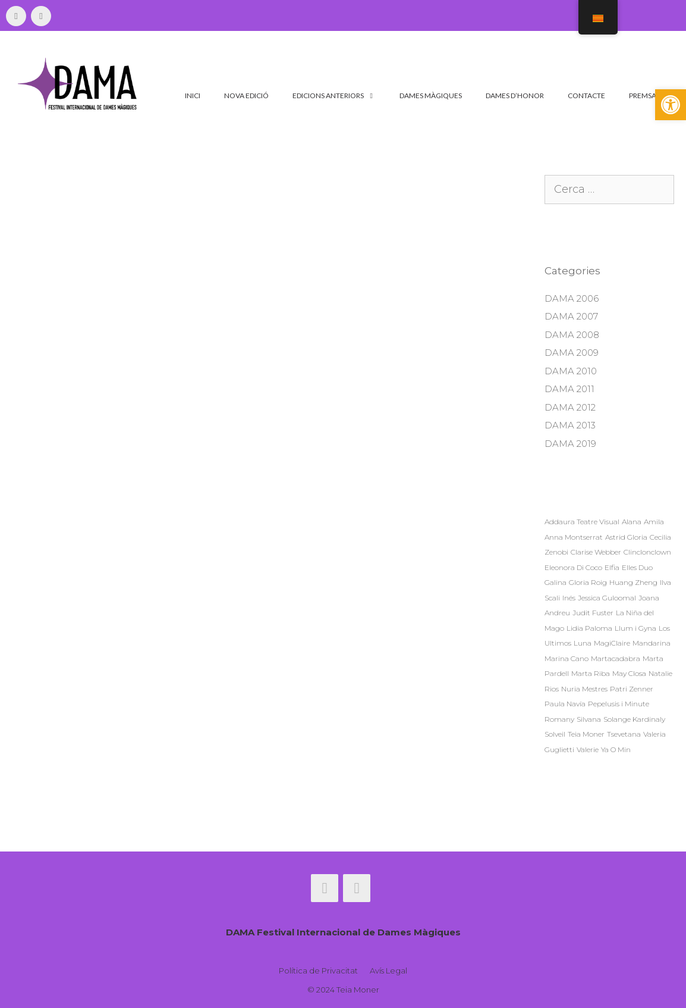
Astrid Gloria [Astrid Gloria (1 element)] (626, 537)
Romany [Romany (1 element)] (559, 719)
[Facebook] (16, 16)
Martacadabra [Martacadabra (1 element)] (615, 658)
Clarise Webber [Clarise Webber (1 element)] (596, 551)
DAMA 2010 (571, 371)
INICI (192, 95)
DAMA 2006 (572, 298)
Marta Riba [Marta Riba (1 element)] (590, 673)
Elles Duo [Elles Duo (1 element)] (637, 567)
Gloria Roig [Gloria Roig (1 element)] (588, 582)
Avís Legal (388, 970)
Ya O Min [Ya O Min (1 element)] (616, 749)
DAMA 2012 (570, 407)
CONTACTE (586, 95)
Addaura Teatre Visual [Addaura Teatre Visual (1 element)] (582, 521)
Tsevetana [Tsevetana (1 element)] (624, 734)
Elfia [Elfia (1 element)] (612, 567)
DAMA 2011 (569, 389)
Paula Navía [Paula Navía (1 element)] (565, 703)
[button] (670, 104)
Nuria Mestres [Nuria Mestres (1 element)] (584, 688)
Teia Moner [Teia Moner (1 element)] (586, 734)
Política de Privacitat (318, 970)
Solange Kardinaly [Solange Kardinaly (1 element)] (634, 719)
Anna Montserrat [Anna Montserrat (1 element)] (574, 537)
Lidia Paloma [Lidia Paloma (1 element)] (589, 628)
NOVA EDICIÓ (246, 95)
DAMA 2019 (570, 443)
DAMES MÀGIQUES (430, 95)
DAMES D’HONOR (515, 95)
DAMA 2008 (572, 334)
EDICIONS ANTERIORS (340, 95)
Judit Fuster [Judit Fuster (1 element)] (592, 612)
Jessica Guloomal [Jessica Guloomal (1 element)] (607, 597)
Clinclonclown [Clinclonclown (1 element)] (647, 551)
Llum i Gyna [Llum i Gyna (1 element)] (635, 628)
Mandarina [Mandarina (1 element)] (651, 642)
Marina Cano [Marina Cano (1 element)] (567, 658)
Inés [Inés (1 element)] (568, 597)
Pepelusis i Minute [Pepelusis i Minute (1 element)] (618, 703)
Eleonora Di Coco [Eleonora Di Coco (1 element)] (573, 567)
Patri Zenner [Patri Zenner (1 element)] (631, 688)
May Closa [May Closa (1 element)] (629, 673)
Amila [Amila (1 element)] (654, 521)
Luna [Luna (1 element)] (582, 642)
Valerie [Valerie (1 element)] (588, 749)
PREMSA (642, 95)
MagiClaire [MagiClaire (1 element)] (612, 642)
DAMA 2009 (572, 352)
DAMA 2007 (571, 316)
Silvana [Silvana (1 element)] (589, 719)
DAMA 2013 (570, 425)
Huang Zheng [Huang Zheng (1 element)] (633, 582)
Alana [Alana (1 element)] (631, 521)
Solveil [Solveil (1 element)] (555, 734)
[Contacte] (41, 16)
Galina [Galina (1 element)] (556, 582)
